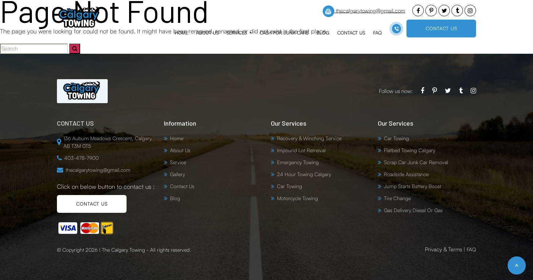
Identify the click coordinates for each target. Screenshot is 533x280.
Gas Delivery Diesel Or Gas (413, 210)
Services (237, 33)
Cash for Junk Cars (284, 33)
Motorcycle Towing (297, 198)
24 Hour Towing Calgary (304, 174)
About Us (207, 33)
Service (178, 162)
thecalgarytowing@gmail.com (364, 11)
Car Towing (289, 186)
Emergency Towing (298, 162)
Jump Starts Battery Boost (412, 186)
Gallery (177, 174)
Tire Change (397, 198)
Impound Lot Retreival (301, 150)
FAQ (377, 33)
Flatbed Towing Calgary (409, 150)
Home (181, 33)
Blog (323, 33)
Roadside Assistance (406, 174)
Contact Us (351, 33)
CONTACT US (441, 28)
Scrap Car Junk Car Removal (416, 162)
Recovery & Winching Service (309, 138)
